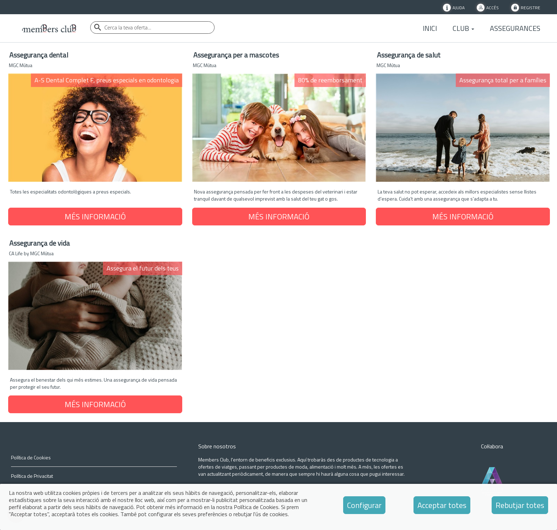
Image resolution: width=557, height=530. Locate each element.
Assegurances (515, 28)
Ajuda (459, 7)
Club (463, 28)
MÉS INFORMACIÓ (95, 217)
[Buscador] (152, 27)
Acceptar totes (441, 505)
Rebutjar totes (520, 505)
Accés (492, 7)
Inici (430, 28)
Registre (530, 7)
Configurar (364, 505)
